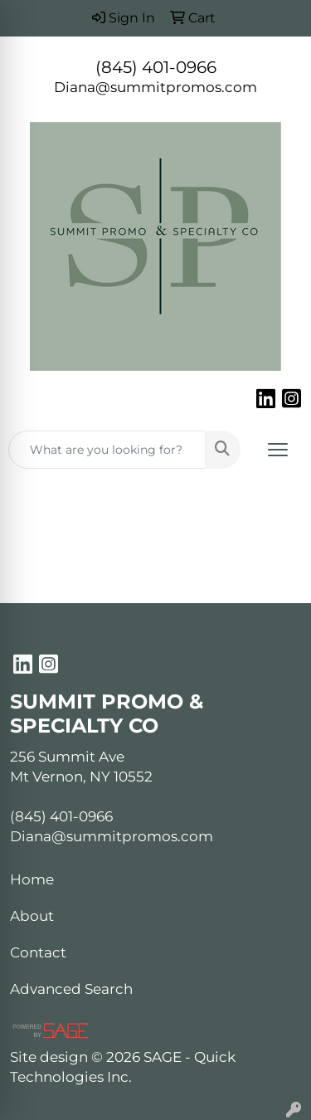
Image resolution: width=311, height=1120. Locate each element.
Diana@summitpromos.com (155, 86)
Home (32, 879)
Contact (38, 952)
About (32, 915)
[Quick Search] (107, 450)
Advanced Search (71, 988)
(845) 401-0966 (155, 67)
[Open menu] (277, 449)
